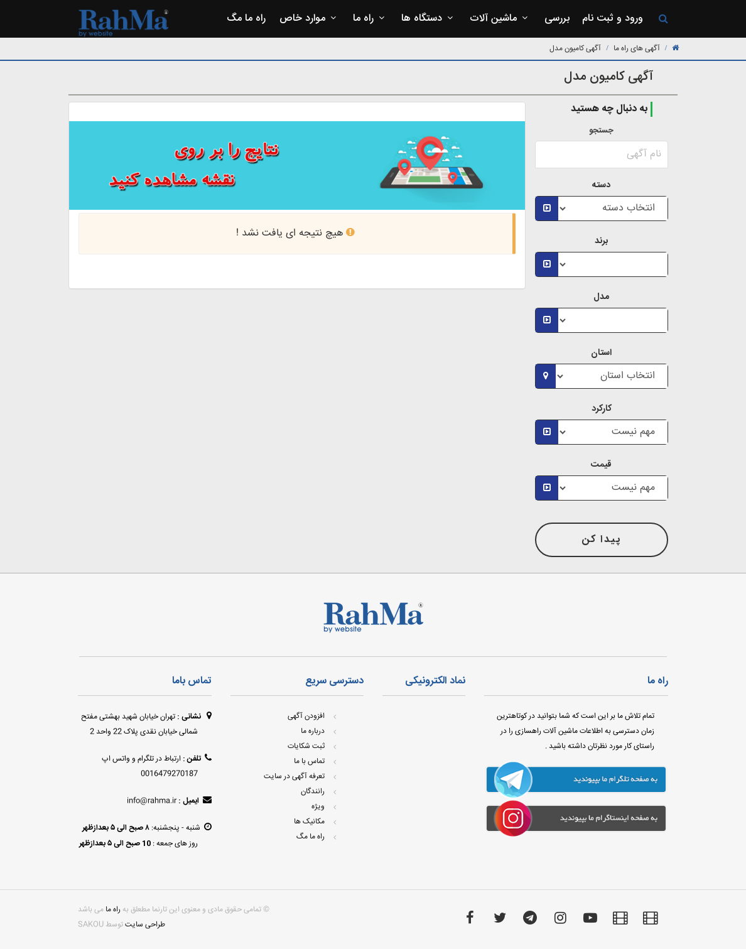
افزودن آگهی (306, 716)
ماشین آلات (500, 18)
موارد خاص (309, 18)
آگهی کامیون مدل (575, 49)
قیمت (601, 464)
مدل (601, 297)
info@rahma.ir (151, 801)
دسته (601, 185)
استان (601, 353)
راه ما (370, 18)
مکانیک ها (309, 822)
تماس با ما (309, 761)
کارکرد (602, 408)
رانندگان (313, 792)
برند (601, 241)
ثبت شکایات (306, 746)
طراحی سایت (145, 925)
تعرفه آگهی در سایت (294, 777)
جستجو (601, 131)
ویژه (318, 807)
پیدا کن (601, 539)
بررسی (557, 18)
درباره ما (313, 731)
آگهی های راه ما (637, 49)
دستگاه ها (428, 18)
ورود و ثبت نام (612, 18)
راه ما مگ (246, 18)
